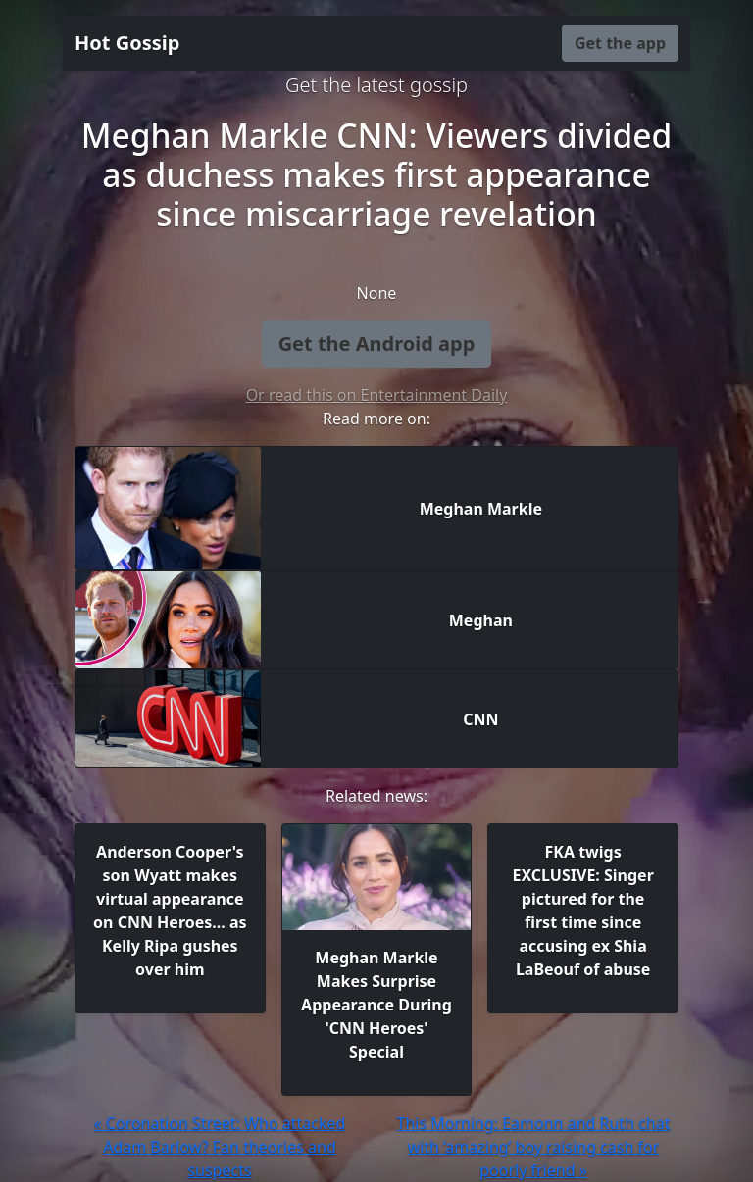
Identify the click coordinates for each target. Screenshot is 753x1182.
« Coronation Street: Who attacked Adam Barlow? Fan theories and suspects (220, 1146)
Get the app (620, 43)
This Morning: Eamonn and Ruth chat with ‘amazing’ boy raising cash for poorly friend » (533, 1146)
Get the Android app (377, 343)
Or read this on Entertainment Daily (377, 395)
